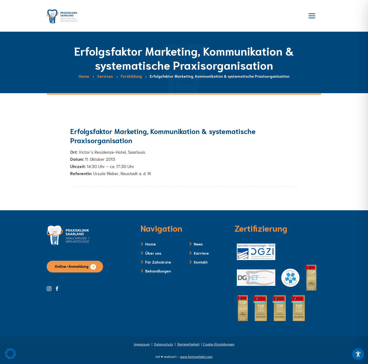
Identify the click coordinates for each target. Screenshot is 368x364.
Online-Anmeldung (71, 266)
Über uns (153, 252)
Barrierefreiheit (188, 344)
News (198, 243)
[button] (10, 353)
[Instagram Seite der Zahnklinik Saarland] (51, 288)
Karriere (201, 252)
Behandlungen (158, 270)
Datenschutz (163, 344)
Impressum (142, 344)
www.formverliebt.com (196, 356)
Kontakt (201, 261)
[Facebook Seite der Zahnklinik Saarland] (58, 288)
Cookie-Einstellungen (218, 344)
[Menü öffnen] (311, 15)
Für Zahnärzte (158, 261)
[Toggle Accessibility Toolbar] (358, 354)
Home (150, 243)
